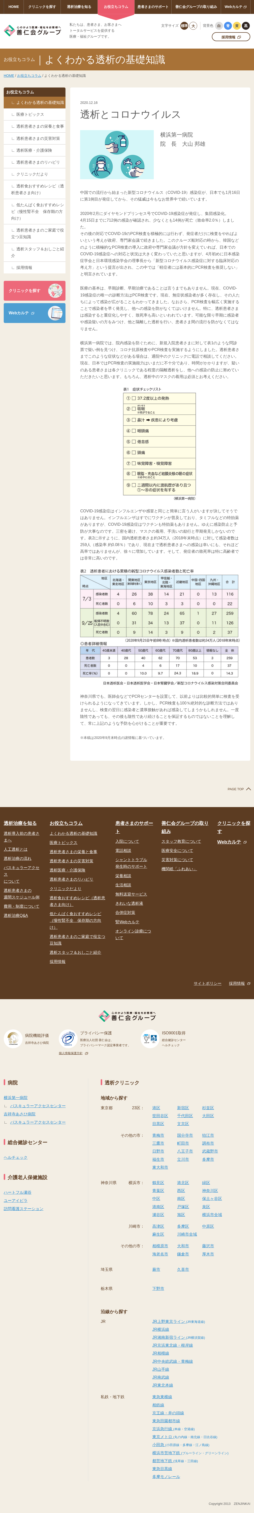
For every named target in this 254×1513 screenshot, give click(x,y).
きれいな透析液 (129, 903)
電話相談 (123, 850)
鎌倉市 (183, 1254)
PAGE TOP (236, 789)
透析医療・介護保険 (34, 150)
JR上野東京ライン (178, 1321)
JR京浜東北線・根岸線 (172, 1345)
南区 (181, 1198)
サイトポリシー (208, 983)
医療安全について (177, 850)
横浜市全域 (212, 1215)
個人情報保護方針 (71, 1053)
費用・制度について (21, 906)
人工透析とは (16, 849)
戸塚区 (183, 1207)
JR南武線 (160, 1377)
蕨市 (156, 1269)
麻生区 (158, 1234)
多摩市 (208, 1159)
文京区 (183, 1124)
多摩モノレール (166, 1477)
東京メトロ (184, 1437)
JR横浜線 (160, 1329)
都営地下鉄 (175, 1461)
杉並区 (208, 1108)
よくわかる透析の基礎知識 (40, 102)
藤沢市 (208, 1246)
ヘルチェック (16, 1157)
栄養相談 (123, 876)
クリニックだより (32, 174)
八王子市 (185, 1151)
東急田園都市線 (166, 1421)
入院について (127, 841)
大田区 (208, 1116)
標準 (184, 26)
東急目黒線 (162, 1469)
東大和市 (160, 1167)
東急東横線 (162, 1397)
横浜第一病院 (16, 1098)
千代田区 (185, 1116)
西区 (181, 1191)
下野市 (158, 1288)
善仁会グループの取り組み (196, 7)
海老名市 (160, 1254)
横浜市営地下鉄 (190, 1453)
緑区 (206, 1183)
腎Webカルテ (127, 922)
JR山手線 (160, 1369)
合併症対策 (125, 912)
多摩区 (183, 1226)
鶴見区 (158, 1183)
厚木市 (208, 1254)
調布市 (208, 1143)
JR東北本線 (162, 1385)
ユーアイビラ (16, 1200)
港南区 (158, 1207)
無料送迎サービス (131, 894)
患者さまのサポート (153, 7)
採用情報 (228, 37)
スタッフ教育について (181, 841)
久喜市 (183, 1269)
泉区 (206, 1207)
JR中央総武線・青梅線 (172, 1361)
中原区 (208, 1226)
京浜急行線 (173, 1429)
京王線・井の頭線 (168, 1413)
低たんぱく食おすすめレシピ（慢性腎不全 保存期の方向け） (37, 211)
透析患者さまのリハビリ (38, 162)
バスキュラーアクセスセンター (38, 1106)
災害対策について (177, 860)
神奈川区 (210, 1191)
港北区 (183, 1183)
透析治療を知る (79, 7)
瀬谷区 (158, 1215)
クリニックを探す (42, 7)
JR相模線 (160, 1353)
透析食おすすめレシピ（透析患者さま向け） (37, 189)
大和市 (183, 1246)
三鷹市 (158, 1143)
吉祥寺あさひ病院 (19, 1114)
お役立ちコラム (116, 7)
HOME (13, 7)
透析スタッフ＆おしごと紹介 (37, 252)
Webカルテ (233, 7)
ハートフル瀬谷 (18, 1192)
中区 (156, 1198)
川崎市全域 (187, 1234)
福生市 (158, 1159)
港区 (156, 1108)
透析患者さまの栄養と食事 (40, 126)
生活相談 (123, 885)
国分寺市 (185, 1135)
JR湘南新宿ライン (178, 1337)
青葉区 (158, 1191)
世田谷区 (160, 1116)
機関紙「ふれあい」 (179, 869)
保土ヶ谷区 (212, 1198)
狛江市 (208, 1135)
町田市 (183, 1143)
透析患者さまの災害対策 (38, 138)
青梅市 (158, 1135)
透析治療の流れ (18, 858)
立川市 (183, 1159)
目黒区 (158, 1124)
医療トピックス (30, 114)
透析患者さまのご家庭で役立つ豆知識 (37, 233)
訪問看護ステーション (23, 1209)
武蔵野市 (210, 1151)
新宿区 (183, 1108)
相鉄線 (158, 1405)
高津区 (158, 1226)
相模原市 (160, 1246)
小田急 (180, 1445)
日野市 (158, 1151)
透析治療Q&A (16, 915)
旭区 (181, 1215)
